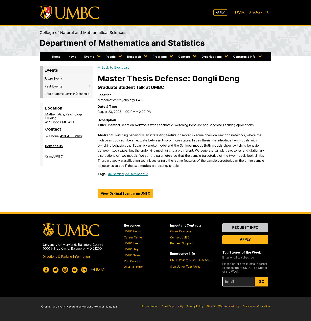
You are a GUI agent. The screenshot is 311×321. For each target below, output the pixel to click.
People (111, 56)
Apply (220, 12)
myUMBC (56, 158)
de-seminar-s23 (136, 174)
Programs (160, 56)
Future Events (53, 78)
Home (56, 56)
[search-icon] (267, 12)
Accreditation (150, 306)
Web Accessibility (229, 306)
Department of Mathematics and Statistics (122, 43)
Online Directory (181, 231)
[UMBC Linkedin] (84, 269)
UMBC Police (178, 260)
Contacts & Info (244, 56)
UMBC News (132, 255)
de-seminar (116, 174)
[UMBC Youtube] (74, 269)
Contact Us (54, 146)
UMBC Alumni (132, 231)
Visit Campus (132, 261)
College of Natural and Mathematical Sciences (83, 32)
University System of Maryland (74, 306)
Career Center (133, 237)
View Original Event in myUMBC (125, 193)
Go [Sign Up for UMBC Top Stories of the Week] (262, 281)
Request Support (181, 243)
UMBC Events (133, 243)
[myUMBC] (238, 12)
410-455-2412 (71, 136)
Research (134, 56)
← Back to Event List (113, 67)
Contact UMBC (180, 237)
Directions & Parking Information (66, 257)
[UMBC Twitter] (55, 269)
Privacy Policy (194, 306)
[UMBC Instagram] (65, 269)
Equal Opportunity (172, 306)
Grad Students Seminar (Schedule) (67, 93)
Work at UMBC (133, 267)
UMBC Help (131, 249)
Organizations (212, 56)
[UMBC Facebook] (46, 269)
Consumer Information (256, 306)
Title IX (210, 306)
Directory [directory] (255, 12)
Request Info (245, 227)
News (72, 56)
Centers (184, 56)
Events (89, 56)
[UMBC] (69, 12)
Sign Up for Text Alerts (185, 266)
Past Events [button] (53, 86)
